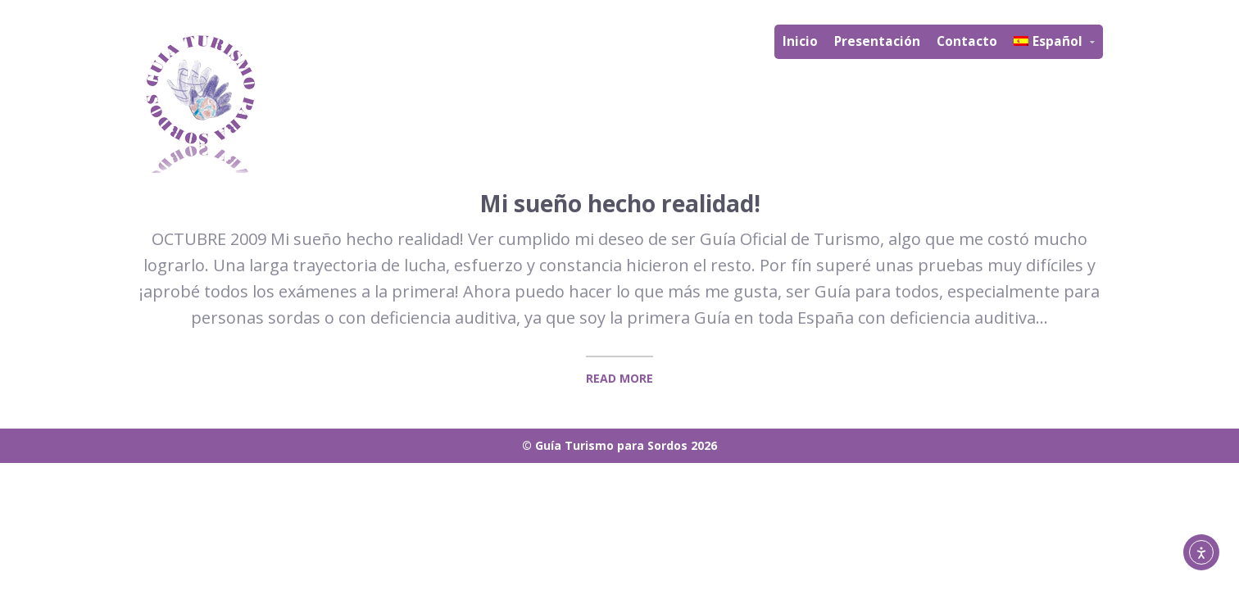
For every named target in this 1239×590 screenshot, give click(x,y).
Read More (619, 378)
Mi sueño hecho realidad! (619, 203)
